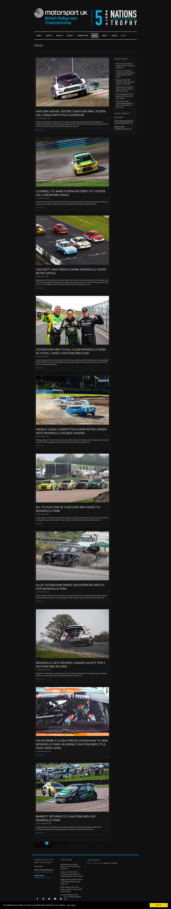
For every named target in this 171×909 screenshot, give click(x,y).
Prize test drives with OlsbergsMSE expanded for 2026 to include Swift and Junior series (124, 104)
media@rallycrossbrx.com (123, 129)
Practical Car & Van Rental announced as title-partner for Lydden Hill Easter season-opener (125, 74)
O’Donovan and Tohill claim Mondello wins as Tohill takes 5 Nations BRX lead (71, 351)
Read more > (40, 130)
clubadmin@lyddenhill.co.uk (123, 123)
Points (70, 36)
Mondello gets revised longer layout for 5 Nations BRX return (70, 664)
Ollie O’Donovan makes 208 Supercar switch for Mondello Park (70, 587)
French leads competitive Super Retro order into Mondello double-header (71, 431)
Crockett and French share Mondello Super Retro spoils (71, 271)
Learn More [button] (71, 905)
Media (104, 35)
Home (38, 35)
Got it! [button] (158, 905)
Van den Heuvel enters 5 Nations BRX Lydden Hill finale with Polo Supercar (71, 113)
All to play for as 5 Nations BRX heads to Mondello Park (68, 509)
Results (60, 36)
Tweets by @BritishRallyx (95, 863)
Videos (114, 35)
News (95, 35)
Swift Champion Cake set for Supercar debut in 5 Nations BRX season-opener (124, 89)
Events (49, 36)
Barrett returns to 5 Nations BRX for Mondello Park (65, 818)
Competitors (82, 35)
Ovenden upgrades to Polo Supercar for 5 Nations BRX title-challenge (124, 96)
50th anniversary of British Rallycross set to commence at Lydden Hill (125, 66)
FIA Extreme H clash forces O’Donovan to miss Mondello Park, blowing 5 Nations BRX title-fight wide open (72, 744)
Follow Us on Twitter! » (110, 863)
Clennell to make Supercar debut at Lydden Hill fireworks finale (70, 193)
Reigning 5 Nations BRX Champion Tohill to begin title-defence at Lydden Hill (125, 82)
